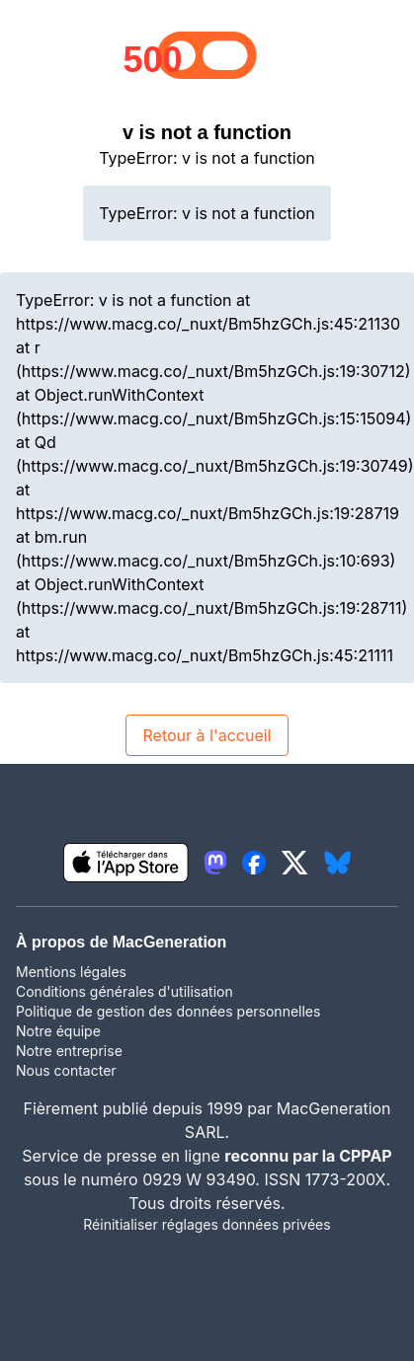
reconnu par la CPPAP (307, 1156)
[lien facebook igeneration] (254, 862)
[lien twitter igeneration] (295, 862)
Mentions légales (71, 971)
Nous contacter (66, 1070)
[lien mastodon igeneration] (215, 862)
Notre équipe (58, 1030)
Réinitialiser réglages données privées (206, 1224)
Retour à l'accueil (206, 735)
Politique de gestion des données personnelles (168, 1011)
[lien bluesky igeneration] (337, 862)
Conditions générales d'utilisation (124, 991)
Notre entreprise (69, 1050)
